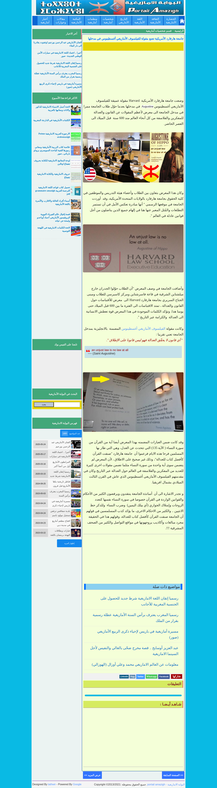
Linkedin (124, 676)
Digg (132, 676)
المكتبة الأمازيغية (76, 20)
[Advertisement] (133, 75)
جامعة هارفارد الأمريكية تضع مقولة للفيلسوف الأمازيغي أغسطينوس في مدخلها (136, 38)
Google (77, 784)
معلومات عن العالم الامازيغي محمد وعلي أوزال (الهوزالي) (135, 664)
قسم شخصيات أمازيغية (158, 30)
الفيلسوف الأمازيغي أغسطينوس (143, 328)
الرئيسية (179, 30)
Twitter (140, 676)
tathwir (52, 784)
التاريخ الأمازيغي (124, 20)
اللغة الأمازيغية (139, 20)
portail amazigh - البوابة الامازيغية (166, 784)
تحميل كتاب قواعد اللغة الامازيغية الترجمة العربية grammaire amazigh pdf (52, 190)
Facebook (164, 676)
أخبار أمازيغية (45, 20)
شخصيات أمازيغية (108, 20)
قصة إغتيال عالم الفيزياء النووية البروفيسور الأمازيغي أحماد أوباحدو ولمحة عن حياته (53, 217)
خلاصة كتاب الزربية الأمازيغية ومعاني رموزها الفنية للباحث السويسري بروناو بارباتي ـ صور (52, 150)
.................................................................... (63, 49)
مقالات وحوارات (61, 20)
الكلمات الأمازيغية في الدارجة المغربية (51, 120)
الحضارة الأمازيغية (171, 20)
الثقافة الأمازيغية (155, 20)
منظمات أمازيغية (92, 20)
